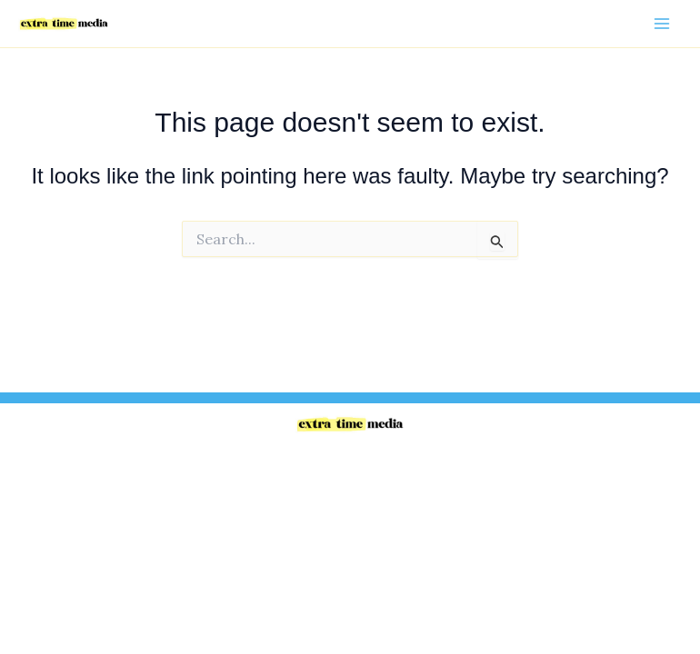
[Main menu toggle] (662, 24)
